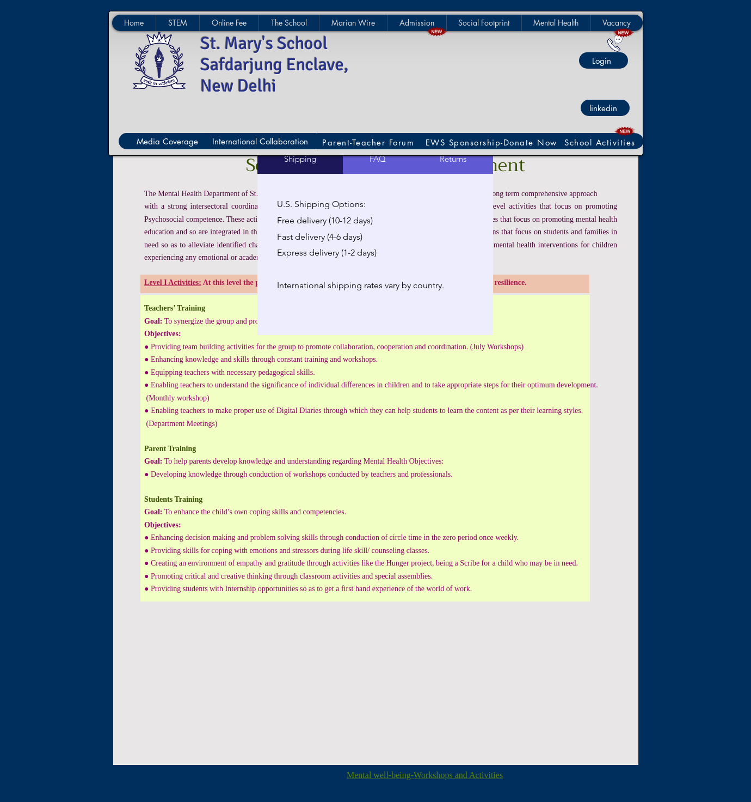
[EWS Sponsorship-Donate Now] (492, 142)
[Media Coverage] (169, 141)
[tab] (300, 159)
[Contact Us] (614, 43)
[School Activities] (601, 142)
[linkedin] (605, 108)
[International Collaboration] (262, 141)
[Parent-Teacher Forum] (369, 142)
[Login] (603, 60)
